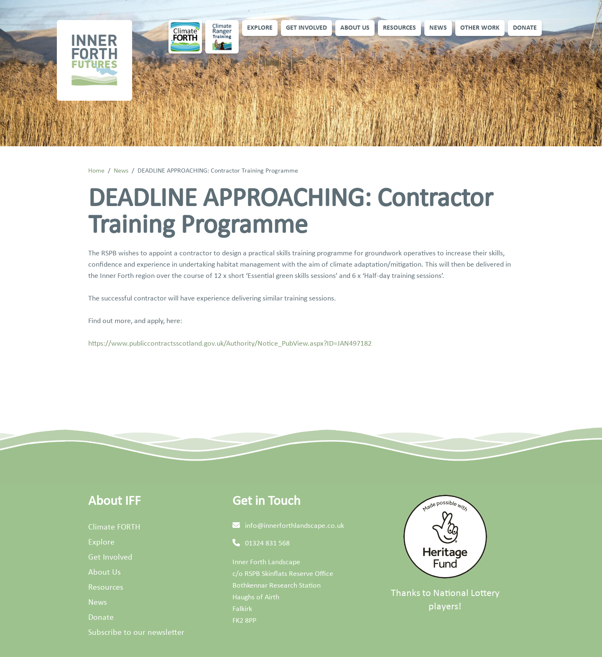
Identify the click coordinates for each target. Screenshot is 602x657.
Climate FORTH (114, 527)
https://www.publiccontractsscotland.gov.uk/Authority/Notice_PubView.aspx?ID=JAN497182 (230, 344)
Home (96, 171)
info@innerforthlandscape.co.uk (294, 526)
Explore (260, 28)
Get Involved (306, 28)
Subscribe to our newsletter (136, 633)
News (438, 28)
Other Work (480, 28)
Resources (399, 28)
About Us (355, 28)
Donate (525, 28)
